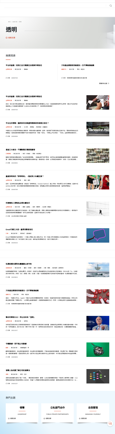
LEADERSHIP (22, 414)
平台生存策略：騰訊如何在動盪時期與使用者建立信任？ (27, 123)
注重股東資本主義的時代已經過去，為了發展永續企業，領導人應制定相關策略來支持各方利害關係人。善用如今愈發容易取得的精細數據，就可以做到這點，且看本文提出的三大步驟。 (42, 211)
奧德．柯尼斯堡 (37, 153)
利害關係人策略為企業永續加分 (18, 203)
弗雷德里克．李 (24, 347)
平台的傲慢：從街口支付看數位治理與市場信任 (24, 65)
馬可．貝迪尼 (26, 153)
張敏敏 (26, 69)
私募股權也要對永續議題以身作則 (19, 264)
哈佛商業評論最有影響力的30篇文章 (77, 78)
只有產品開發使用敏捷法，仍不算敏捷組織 (77, 65)
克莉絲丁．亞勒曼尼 (25, 233)
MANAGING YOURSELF (93, 414)
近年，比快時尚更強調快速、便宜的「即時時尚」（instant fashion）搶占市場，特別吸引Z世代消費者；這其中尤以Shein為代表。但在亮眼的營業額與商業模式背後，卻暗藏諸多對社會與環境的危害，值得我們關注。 (42, 185)
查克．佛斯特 (36, 207)
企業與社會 (9, 69)
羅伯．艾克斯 (27, 268)
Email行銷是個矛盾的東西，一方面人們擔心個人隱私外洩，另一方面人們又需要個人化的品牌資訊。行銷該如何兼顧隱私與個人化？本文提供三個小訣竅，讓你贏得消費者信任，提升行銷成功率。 (41, 238)
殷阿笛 (26, 321)
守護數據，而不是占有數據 (16, 344)
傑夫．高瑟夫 (81, 69)
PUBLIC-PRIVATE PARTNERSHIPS (57, 414)
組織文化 (63, 69)
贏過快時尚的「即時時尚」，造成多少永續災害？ (25, 176)
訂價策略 (8, 153)
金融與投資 (9, 268)
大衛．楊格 (47, 268)
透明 (20, 22)
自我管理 (93, 407)
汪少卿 (26, 127)
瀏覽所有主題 (104, 83)
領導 (22, 407)
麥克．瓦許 (23, 374)
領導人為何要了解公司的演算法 (18, 370)
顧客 (7, 347)
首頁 (9, 22)
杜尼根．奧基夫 (46, 207)
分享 (8, 78)
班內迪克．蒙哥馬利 (58, 268)
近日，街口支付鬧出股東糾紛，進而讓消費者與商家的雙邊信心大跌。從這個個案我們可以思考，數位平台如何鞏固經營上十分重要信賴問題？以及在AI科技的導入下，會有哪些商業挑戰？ (42, 105)
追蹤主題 (10, 38)
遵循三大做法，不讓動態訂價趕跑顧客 (20, 150)
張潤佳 (32, 127)
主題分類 (14, 22)
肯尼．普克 (27, 180)
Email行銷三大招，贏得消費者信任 (19, 230)
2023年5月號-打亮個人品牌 (18, 216)
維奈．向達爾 (37, 268)
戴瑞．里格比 (26, 207)
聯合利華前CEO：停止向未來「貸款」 (20, 317)
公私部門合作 (57, 407)
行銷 (7, 233)
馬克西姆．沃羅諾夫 (41, 127)
